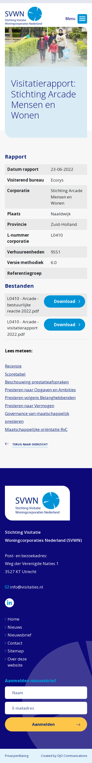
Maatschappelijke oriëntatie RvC (36, 429)
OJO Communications (72, 756)
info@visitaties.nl (24, 587)
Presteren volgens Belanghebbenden (40, 397)
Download (64, 301)
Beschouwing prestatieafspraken (37, 382)
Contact (15, 643)
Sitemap (16, 651)
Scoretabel (15, 374)
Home (13, 619)
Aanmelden (43, 724)
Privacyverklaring (16, 756)
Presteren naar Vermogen (29, 405)
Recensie (13, 366)
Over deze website (17, 662)
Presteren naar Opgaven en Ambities (40, 390)
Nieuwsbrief (19, 635)
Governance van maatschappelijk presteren (37, 417)
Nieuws (15, 627)
